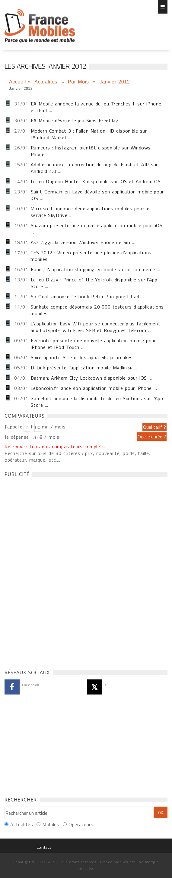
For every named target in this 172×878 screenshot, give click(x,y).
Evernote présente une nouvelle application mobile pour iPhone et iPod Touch (93, 344)
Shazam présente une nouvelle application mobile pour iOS (97, 225)
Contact (44, 847)
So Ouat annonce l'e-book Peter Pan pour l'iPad (85, 296)
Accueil (17, 81)
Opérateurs (80, 824)
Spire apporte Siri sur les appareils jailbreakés (82, 357)
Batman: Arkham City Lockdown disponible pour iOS (89, 377)
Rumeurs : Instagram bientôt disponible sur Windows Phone (91, 151)
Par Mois (79, 81)
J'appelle (14, 426)
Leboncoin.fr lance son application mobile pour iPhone (91, 388)
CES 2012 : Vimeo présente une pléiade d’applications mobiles (90, 256)
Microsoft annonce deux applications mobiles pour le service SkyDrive (89, 212)
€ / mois (49, 437)
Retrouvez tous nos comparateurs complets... (56, 446)
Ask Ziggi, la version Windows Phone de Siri (80, 242)
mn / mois (53, 426)
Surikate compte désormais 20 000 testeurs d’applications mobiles (97, 310)
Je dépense (18, 437)
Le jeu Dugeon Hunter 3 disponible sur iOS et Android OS (96, 181)
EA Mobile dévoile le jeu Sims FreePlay (74, 120)
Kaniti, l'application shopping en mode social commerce (93, 269)
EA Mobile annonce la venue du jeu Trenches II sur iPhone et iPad (96, 107)
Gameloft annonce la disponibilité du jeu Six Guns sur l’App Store (96, 402)
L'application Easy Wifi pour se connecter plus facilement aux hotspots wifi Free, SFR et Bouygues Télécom (95, 327)
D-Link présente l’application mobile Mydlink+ (81, 367)
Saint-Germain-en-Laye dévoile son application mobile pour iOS (97, 195)
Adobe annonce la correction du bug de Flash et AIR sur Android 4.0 (94, 168)
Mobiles (50, 824)
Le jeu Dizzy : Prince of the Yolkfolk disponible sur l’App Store (94, 283)
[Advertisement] (50, 571)
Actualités (46, 81)
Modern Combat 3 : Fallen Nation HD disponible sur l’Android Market (89, 134)
